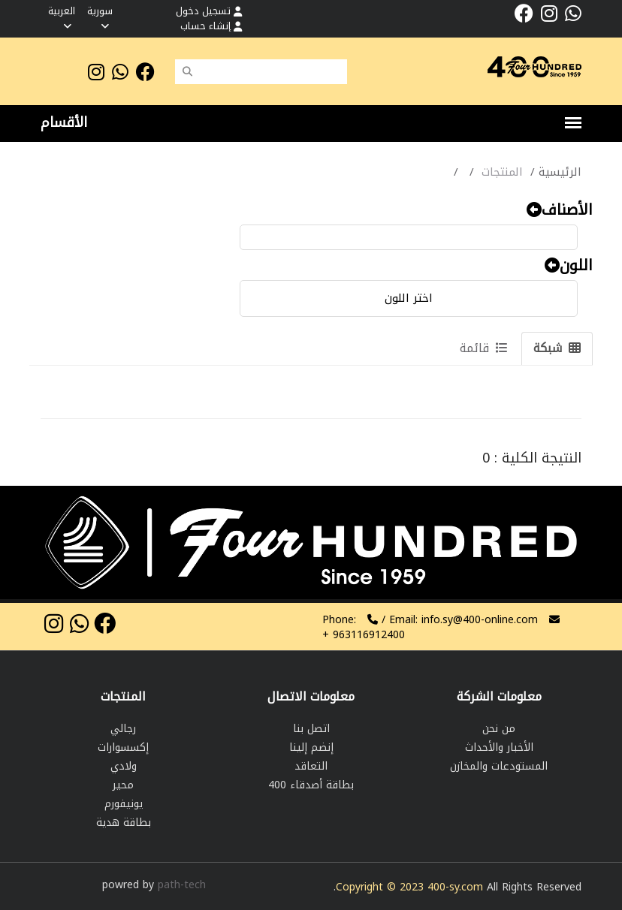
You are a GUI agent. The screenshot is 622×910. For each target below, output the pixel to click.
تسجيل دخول (209, 11)
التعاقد (311, 766)
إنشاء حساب (211, 26)
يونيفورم (123, 804)
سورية (100, 17)
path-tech (182, 885)
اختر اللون (409, 298)
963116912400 (363, 635)
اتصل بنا (311, 729)
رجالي (123, 729)
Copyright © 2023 (381, 887)
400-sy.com (455, 887)
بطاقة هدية (123, 822)
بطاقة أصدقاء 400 (311, 785)
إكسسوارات (123, 747)
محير (123, 785)
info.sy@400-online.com (479, 620)
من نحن (498, 729)
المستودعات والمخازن (499, 766)
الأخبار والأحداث (499, 747)
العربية (61, 17)
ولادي (123, 766)
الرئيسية (560, 171)
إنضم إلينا (311, 747)
